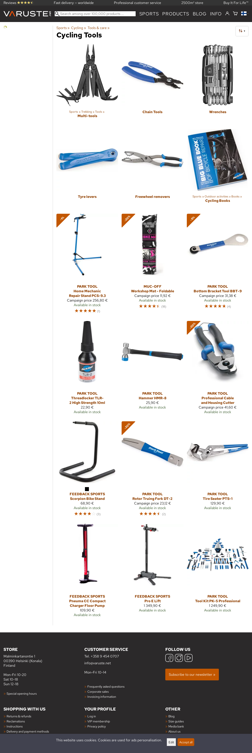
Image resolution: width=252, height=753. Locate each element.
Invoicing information (101, 696)
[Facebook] (169, 658)
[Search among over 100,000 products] (95, 14)
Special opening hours (22, 693)
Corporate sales (98, 691)
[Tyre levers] (87, 169)
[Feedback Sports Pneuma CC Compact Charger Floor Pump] (87, 572)
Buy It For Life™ (235, 2)
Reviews (19, 2)
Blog (171, 716)
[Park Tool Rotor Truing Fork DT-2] (152, 470)
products (175, 14)
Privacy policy (96, 726)
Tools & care (99, 28)
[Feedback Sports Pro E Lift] (152, 572)
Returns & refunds (19, 716)
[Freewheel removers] (152, 169)
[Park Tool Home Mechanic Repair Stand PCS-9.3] (87, 265)
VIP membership (98, 721)
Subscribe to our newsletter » (192, 674)
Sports (149, 14)
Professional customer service (137, 2)
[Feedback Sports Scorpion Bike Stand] (87, 470)
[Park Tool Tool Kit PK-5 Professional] (217, 572)
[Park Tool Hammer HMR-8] (152, 369)
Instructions (15, 726)
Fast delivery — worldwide (74, 2)
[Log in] (227, 13)
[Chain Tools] (152, 84)
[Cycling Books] (217, 169)
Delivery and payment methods (28, 731)
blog (200, 14)
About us (174, 731)
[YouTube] (189, 658)
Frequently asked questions (105, 686)
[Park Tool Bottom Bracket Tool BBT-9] (217, 265)
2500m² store (192, 2)
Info (216, 14)
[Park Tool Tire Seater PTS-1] (217, 470)
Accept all (186, 742)
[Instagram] (179, 658)
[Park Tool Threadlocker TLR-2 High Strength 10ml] (87, 369)
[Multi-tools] (87, 84)
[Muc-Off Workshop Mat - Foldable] (152, 265)
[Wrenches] (217, 84)
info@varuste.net (97, 663)
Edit (171, 742)
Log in (91, 716)
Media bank (176, 726)
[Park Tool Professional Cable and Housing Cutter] (217, 369)
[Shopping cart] (235, 14)
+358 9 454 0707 (105, 656)
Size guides (176, 721)
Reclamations (16, 721)
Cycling (78, 28)
